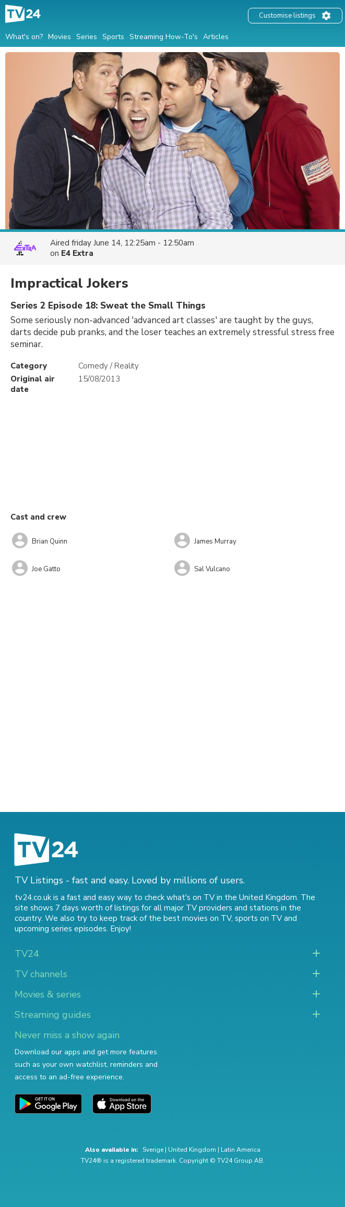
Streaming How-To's (163, 37)
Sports (113, 37)
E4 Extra (77, 253)
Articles (216, 37)
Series (86, 37)
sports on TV (258, 918)
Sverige (152, 1150)
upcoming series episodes (60, 928)
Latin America (240, 1150)
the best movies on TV (190, 918)
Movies (59, 37)
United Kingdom (192, 1150)
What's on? (24, 37)
